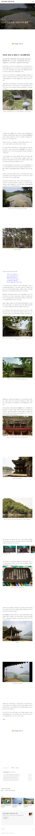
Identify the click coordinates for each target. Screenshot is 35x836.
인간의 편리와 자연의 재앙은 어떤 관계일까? (11, 775)
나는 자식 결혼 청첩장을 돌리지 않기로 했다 (11, 774)
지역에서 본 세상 (6, 772)
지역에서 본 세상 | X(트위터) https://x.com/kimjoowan (13, 815)
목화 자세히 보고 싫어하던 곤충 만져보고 (10, 778)
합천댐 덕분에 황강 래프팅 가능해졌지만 (10, 777)
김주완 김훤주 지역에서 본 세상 (7, 1)
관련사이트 (3, 829)
